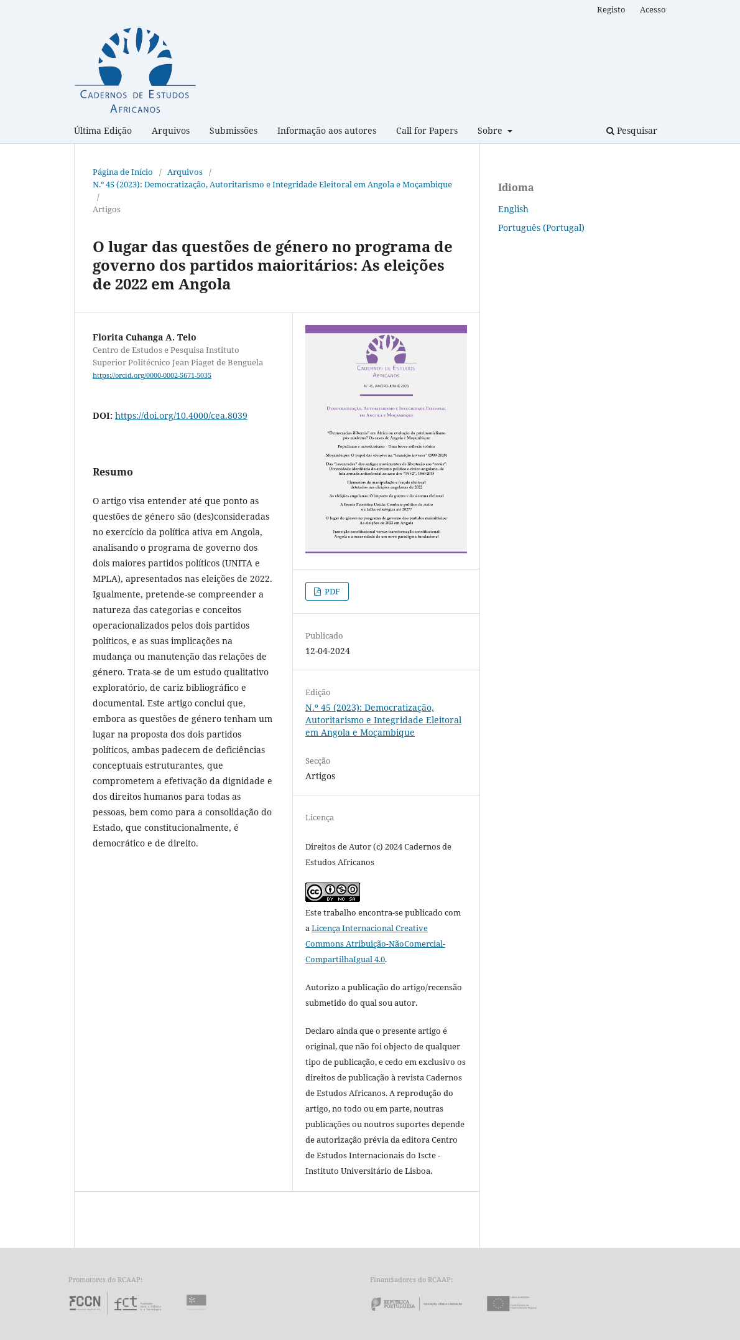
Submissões (233, 130)
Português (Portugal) (541, 227)
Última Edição (103, 130)
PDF (331, 591)
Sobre (491, 130)
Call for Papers (427, 130)
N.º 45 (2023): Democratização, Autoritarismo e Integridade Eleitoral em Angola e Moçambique (272, 184)
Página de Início (123, 171)
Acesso (653, 9)
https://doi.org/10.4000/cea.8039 (181, 415)
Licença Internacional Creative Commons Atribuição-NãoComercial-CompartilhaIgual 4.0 (375, 943)
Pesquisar (631, 130)
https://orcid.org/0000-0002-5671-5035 (152, 375)
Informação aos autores (326, 130)
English (513, 209)
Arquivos (171, 130)
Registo (611, 9)
